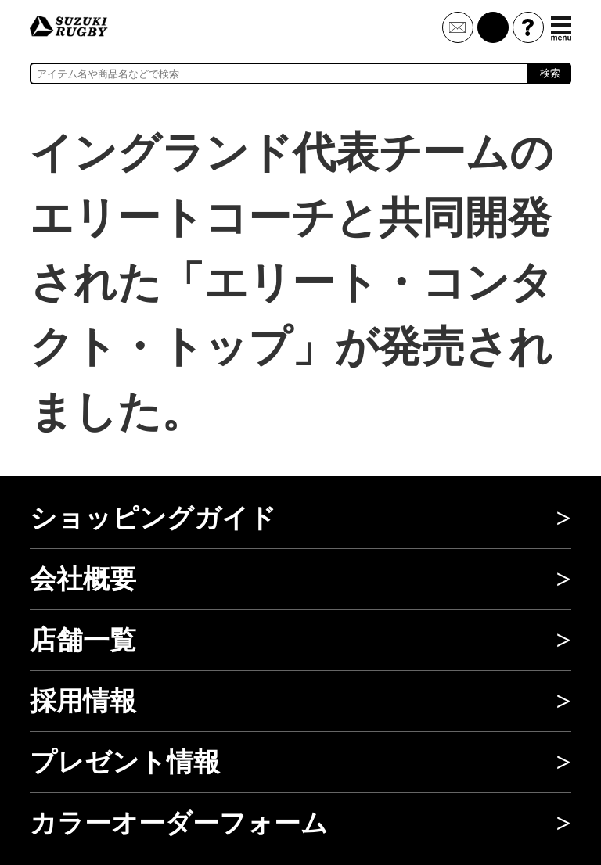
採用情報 (83, 701)
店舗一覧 (83, 640)
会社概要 (83, 579)
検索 (550, 73)
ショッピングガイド (153, 518)
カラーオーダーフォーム (179, 823)
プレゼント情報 (125, 762)
